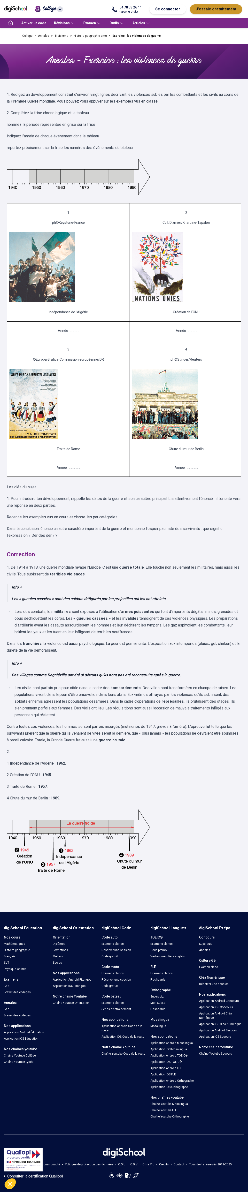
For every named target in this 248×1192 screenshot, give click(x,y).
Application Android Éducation (24, 1032)
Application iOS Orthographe (169, 1087)
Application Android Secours (218, 1030)
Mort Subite (157, 1003)
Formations (60, 950)
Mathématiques (14, 944)
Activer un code (33, 23)
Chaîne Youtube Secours (215, 1053)
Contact (179, 1164)
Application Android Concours (219, 1001)
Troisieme (61, 35)
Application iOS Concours (216, 1007)
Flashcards (157, 979)
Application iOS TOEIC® (166, 1062)
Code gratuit (109, 956)
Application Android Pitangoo (72, 979)
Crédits (164, 1164)
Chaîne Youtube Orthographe (169, 1116)
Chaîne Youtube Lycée (18, 1062)
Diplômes (59, 944)
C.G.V (134, 1164)
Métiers (58, 956)
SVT (6, 962)
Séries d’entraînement (116, 1009)
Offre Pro (148, 1164)
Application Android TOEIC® (169, 1055)
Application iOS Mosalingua (168, 1049)
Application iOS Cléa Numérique (220, 1024)
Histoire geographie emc (90, 35)
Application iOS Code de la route (122, 1036)
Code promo (158, 950)
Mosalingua (158, 1026)
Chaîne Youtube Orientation (71, 1003)
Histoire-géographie (17, 950)
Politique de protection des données (89, 1164)
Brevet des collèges (17, 992)
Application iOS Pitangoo (69, 986)
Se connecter (167, 9)
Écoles (57, 962)
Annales (43, 35)
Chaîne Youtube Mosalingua (169, 1104)
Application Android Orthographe (172, 1080)
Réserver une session (116, 950)
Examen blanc (208, 967)
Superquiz (157, 996)
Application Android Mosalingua (171, 1043)
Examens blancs (112, 944)
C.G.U (121, 1164)
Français (10, 956)
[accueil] (10, 23)
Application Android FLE (166, 1068)
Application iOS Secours (215, 1036)
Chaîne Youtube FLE (163, 1110)
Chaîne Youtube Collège (20, 1055)
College (27, 35)
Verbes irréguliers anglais (167, 956)
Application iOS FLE (163, 1074)
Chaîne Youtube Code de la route (123, 1053)
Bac (6, 986)
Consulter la (33, 1176)
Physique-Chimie (15, 969)
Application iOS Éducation (21, 1038)
